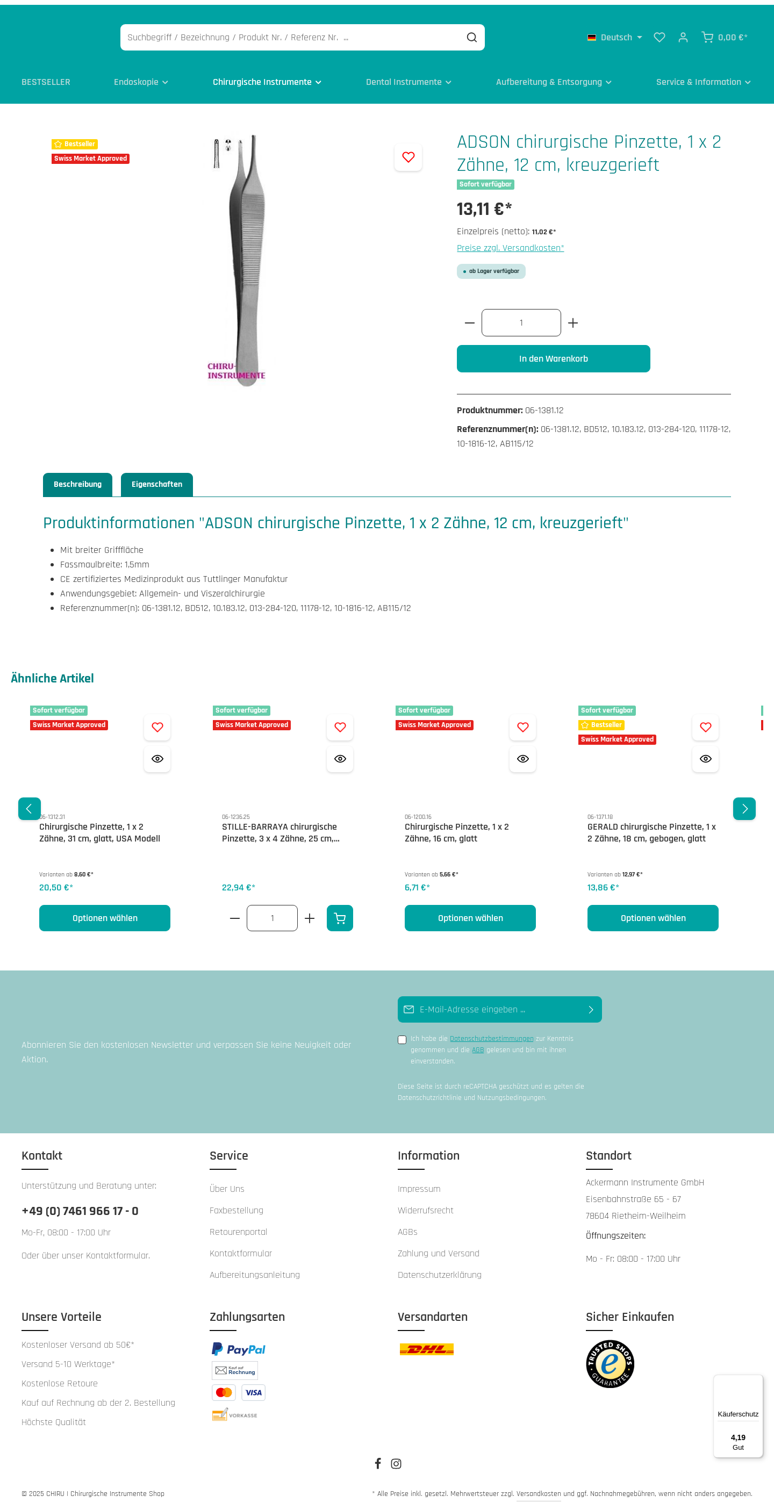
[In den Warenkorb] (340, 911)
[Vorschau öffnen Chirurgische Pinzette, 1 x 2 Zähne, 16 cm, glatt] (523, 752)
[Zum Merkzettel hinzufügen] (408, 150)
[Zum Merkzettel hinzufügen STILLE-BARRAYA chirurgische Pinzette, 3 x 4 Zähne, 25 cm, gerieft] (340, 720)
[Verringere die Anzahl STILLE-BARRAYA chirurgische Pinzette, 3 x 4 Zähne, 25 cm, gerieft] (234, 911)
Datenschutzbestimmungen (492, 1032)
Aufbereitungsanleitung (255, 1268)
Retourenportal (239, 1225)
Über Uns (227, 1182)
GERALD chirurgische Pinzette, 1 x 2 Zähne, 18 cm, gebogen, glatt (651, 826)
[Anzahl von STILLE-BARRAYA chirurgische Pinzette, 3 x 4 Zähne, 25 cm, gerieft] (272, 911)
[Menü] (756, 1381)
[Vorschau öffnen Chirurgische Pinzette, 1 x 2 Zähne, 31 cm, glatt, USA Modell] (157, 752)
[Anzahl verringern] (469, 315)
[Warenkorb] (724, 32)
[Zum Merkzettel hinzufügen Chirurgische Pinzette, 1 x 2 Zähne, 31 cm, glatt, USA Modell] (157, 720)
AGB (478, 1043)
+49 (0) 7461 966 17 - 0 (80, 1204)
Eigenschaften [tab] (157, 477)
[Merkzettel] (659, 32)
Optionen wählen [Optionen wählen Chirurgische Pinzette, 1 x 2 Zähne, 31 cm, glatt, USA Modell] (105, 911)
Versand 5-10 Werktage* (68, 1357)
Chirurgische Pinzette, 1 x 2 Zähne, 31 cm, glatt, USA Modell (99, 826)
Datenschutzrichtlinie (430, 1090)
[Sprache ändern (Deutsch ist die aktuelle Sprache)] (615, 32)
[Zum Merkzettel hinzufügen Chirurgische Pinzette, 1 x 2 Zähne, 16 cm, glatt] (523, 720)
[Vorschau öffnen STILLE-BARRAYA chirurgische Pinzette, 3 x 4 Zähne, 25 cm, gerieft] (340, 752)
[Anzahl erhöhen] (573, 315)
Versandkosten (539, 1487)
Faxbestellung (236, 1203)
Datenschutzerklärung (440, 1268)
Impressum (419, 1182)
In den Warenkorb (553, 352)
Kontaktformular (117, 1248)
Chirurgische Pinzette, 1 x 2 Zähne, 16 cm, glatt (457, 826)
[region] (387, 802)
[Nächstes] (744, 801)
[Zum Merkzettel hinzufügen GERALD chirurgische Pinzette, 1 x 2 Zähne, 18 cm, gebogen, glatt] (705, 720)
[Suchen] (523, 32)
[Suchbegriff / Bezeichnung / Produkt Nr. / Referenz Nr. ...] (341, 32)
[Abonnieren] (591, 1002)
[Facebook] (379, 1460)
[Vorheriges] (29, 801)
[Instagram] (396, 1460)
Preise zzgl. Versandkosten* (510, 241)
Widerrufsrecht (426, 1203)
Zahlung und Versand (438, 1246)
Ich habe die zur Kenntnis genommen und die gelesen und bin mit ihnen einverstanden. (492, 1042)
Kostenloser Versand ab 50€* (78, 1338)
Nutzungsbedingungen (511, 1090)
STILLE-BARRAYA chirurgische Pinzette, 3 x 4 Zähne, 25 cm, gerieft (279, 826)
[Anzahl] (521, 315)
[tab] (77, 478)
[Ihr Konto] (683, 32)
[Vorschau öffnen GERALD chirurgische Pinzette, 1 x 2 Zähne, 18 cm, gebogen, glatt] (705, 752)
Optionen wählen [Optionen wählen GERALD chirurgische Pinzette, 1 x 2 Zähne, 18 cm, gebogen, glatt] (653, 911)
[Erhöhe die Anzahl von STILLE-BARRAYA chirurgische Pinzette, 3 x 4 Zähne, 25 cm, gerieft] (309, 911)
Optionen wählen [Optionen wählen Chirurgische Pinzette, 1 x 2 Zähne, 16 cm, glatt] (470, 911)
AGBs (408, 1225)
